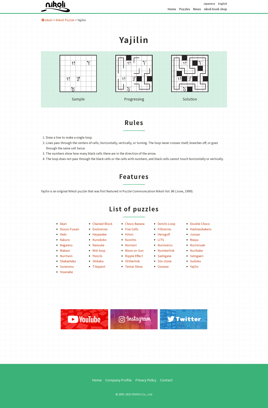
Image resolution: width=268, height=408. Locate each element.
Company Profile (118, 379)
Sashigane (164, 256)
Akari (63, 223)
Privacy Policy (145, 379)
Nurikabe (196, 250)
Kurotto (130, 239)
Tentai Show (134, 266)
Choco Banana (134, 223)
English (222, 3)
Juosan (195, 234)
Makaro (65, 250)
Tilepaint (98, 266)
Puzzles (184, 9)
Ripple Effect (134, 256)
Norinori (131, 245)
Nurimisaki (197, 245)
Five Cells (131, 229)
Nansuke (98, 245)
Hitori (129, 234)
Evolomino (100, 229)
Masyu (194, 239)
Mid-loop (98, 250)
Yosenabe (66, 272)
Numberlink (166, 250)
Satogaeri (196, 256)
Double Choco (200, 223)
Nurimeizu (165, 245)
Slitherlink (132, 261)
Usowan (163, 266)
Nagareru (66, 245)
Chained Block (102, 223)
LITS (161, 239)
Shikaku (98, 261)
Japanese (209, 3)
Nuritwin (66, 256)
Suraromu (67, 266)
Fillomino (164, 229)
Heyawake (99, 234)
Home (172, 9)
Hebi (63, 234)
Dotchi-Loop (166, 223)
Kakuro (65, 239)
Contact (166, 379)
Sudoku (195, 261)
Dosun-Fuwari (69, 229)
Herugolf (164, 234)
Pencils (97, 256)
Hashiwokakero (200, 229)
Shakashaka (68, 261)
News (197, 9)
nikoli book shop (215, 9)
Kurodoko (99, 239)
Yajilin (194, 266)
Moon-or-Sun (134, 250)
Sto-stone (165, 261)
